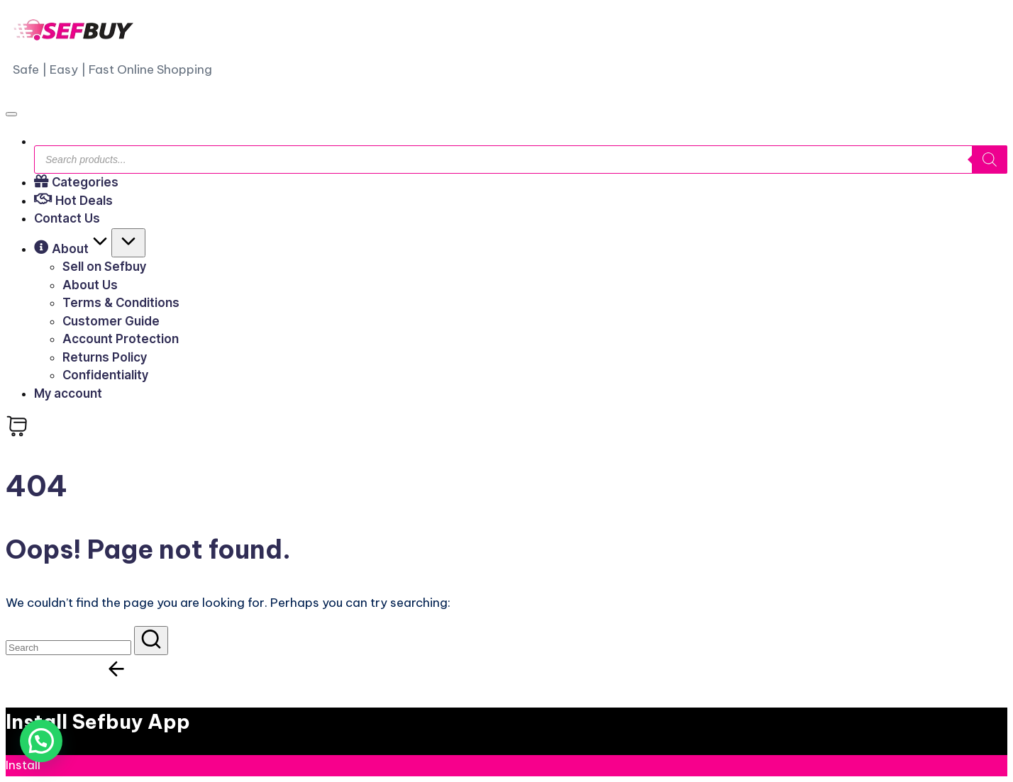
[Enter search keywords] (68, 647)
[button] (151, 640)
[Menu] (11, 114)
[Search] (989, 159)
